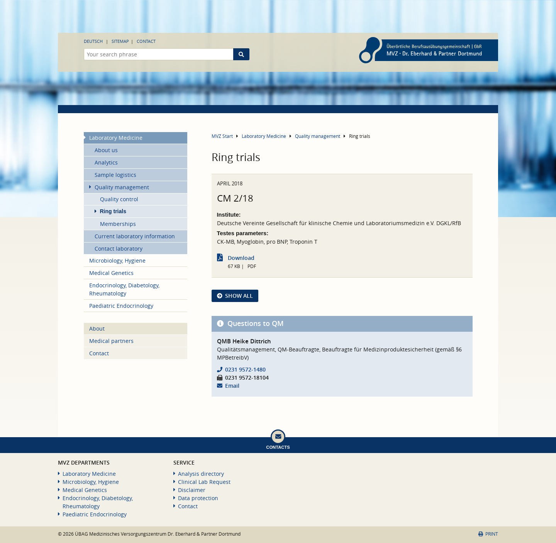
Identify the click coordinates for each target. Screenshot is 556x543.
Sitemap (120, 41)
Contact (146, 41)
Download (241, 257)
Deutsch (93, 41)
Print (488, 534)
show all (239, 295)
